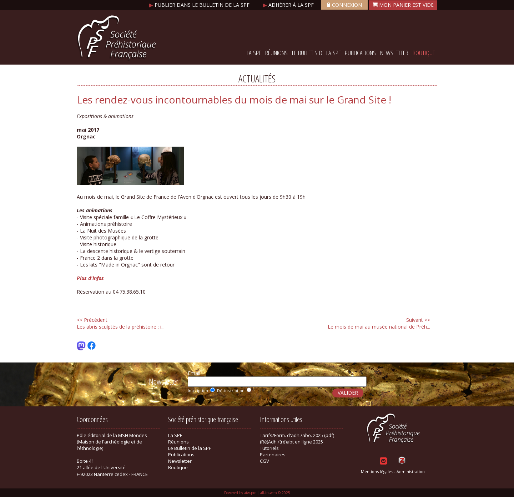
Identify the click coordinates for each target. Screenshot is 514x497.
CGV (264, 461)
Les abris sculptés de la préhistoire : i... (121, 323)
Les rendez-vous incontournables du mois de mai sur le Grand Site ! (234, 99)
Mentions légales (377, 471)
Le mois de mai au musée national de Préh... (379, 323)
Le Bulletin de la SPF (316, 52)
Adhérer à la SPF (289, 4)
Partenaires (273, 454)
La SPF (254, 52)
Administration (411, 471)
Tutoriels (269, 448)
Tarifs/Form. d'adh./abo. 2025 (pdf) (297, 435)
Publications (360, 52)
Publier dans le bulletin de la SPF (200, 4)
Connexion (344, 4)
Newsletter (394, 52)
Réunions (276, 52)
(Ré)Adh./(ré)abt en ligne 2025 (291, 441)
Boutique (424, 52)
